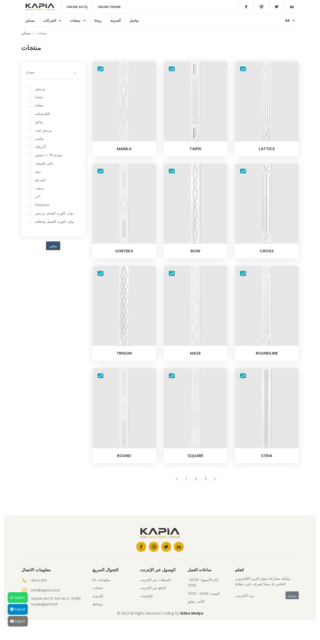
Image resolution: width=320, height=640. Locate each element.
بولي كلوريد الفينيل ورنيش (54, 213)
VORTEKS (124, 251)
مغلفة (39, 105)
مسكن (30, 20)
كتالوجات (146, 596)
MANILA (124, 149)
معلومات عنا (101, 579)
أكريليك (40, 146)
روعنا (98, 20)
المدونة (115, 20)
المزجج (40, 179)
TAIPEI (195, 149)
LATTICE (267, 149)
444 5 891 (39, 580)
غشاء (38, 96)
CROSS (267, 251)
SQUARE (195, 456)
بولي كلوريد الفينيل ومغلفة (54, 221)
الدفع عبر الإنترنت (153, 587)
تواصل (134, 20)
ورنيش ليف (43, 130)
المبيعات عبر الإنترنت (155, 579)
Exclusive (42, 204)
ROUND (124, 456)
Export (17, 597)
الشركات (52, 20)
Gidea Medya (191, 613)
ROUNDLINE (267, 353)
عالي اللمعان (44, 163)
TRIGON (124, 353)
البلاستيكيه (42, 113)
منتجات (78, 20)
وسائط (97, 604)
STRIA (266, 456)
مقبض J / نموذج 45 (49, 154)
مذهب (39, 188)
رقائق (39, 121)
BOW (195, 251)
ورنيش (40, 88)
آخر (37, 196)
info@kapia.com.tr (45, 590)
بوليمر (39, 138)
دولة (38, 171)
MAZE (195, 353)
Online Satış (77, 7)
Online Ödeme (109, 7)
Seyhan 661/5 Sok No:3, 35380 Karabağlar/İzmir (56, 601)
